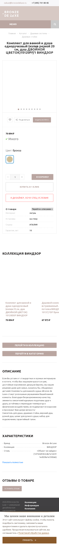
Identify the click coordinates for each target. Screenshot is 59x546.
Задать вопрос (42, 120)
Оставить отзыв (12, 488)
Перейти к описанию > (42, 209)
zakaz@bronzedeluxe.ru (15, 3)
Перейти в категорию (29, 353)
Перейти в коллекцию (29, 345)
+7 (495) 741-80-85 (40, 3)
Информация (32, 505)
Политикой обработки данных (33, 533)
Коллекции (30, 502)
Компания (30, 508)
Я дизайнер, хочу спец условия (29, 198)
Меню (13, 24)
